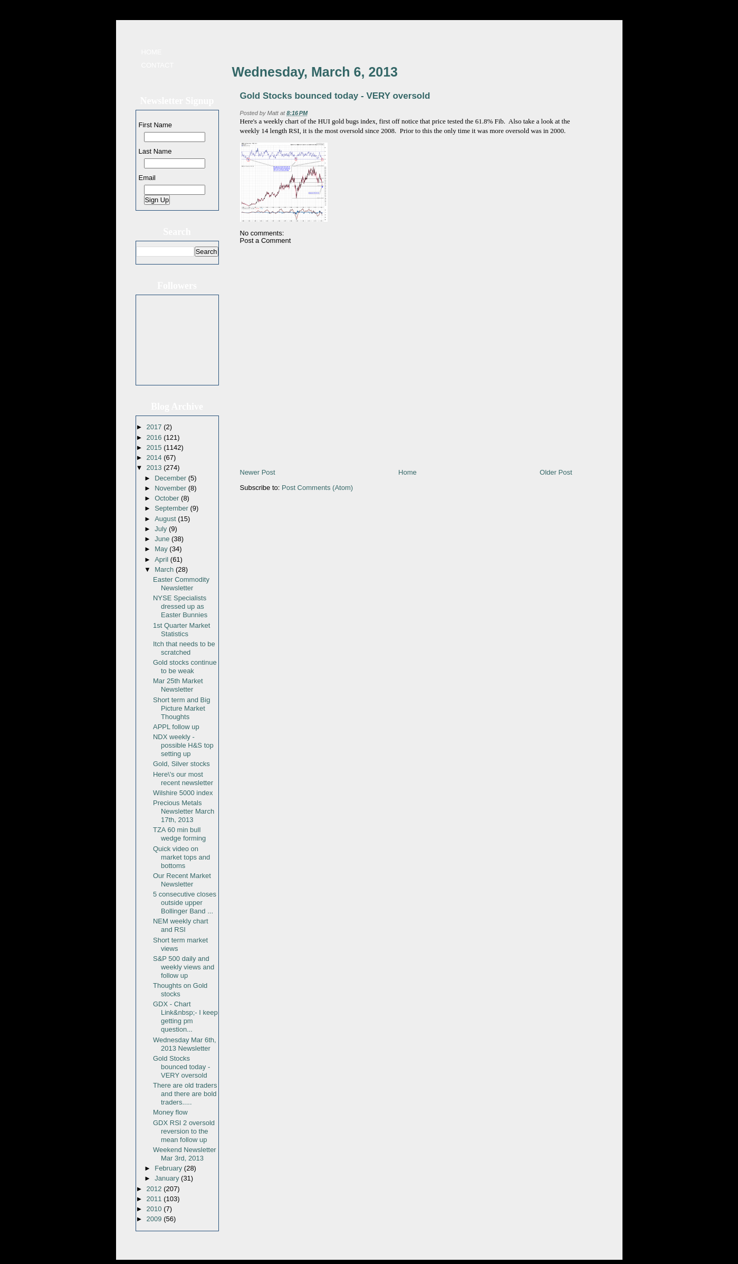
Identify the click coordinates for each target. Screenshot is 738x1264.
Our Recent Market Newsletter (182, 880)
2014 (155, 457)
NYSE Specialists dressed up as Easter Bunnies (180, 606)
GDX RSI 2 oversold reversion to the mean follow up (184, 1131)
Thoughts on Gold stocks (180, 990)
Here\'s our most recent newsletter (183, 778)
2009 (155, 1219)
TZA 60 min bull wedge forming (179, 834)
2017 (155, 427)
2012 (155, 1189)
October (168, 498)
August (166, 519)
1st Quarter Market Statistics (181, 629)
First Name (155, 125)
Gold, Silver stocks (181, 764)
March (165, 569)
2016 (155, 437)
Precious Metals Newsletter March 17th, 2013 (183, 811)
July (162, 529)
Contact (157, 65)
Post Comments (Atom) (317, 488)
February (169, 1168)
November (171, 488)
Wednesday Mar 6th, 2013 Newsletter (184, 1044)
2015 (155, 447)
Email (147, 178)
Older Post (556, 472)
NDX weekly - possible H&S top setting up (183, 745)
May (162, 549)
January (168, 1178)
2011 (155, 1199)
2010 (155, 1209)
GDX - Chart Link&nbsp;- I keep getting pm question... (185, 1016)
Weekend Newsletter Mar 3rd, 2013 (184, 1154)
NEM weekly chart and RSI (180, 925)
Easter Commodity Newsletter (181, 584)
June (163, 539)
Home (151, 52)
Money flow (170, 1112)
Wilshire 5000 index (183, 793)
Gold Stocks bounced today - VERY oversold (181, 1066)
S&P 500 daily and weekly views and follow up (183, 967)
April (162, 559)
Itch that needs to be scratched (184, 648)
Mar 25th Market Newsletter (178, 685)
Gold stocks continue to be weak (185, 666)
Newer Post (257, 472)
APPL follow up (176, 727)
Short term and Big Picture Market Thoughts (181, 708)
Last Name (155, 151)
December (171, 478)
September (172, 508)
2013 (155, 467)
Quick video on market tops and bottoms (181, 857)
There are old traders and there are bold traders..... (185, 1093)
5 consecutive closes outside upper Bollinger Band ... (184, 902)
